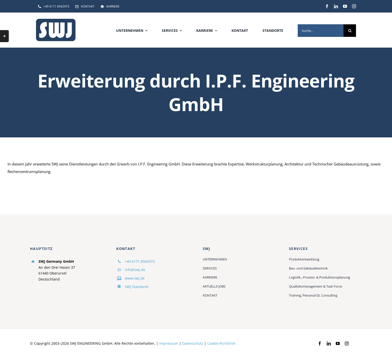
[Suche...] (321, 30)
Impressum (168, 343)
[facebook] (327, 6)
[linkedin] (336, 6)
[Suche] (350, 30)
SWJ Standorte (136, 286)
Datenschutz (192, 343)
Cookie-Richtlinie (221, 343)
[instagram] (354, 6)
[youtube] (345, 6)
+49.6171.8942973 (140, 261)
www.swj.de (135, 278)
